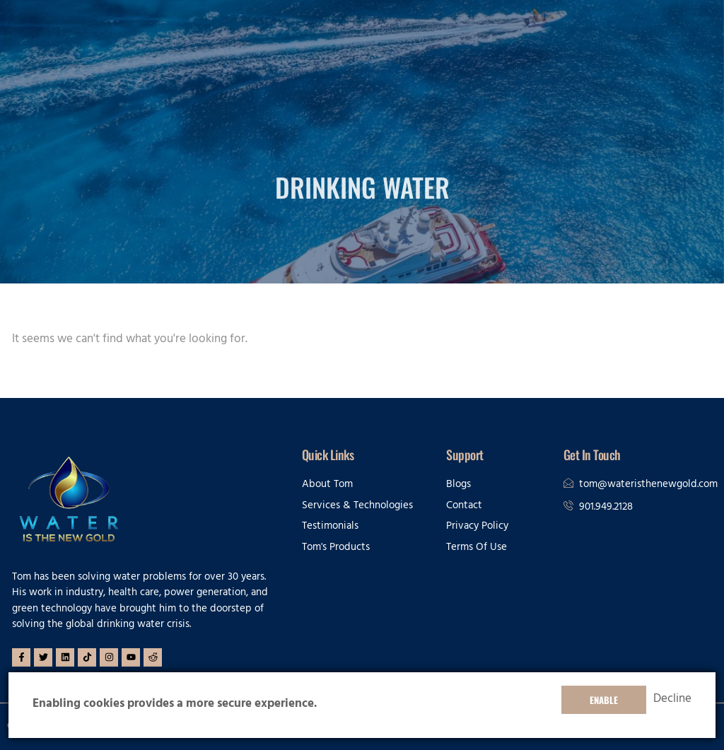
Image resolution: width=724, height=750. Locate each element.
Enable (604, 700)
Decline (672, 700)
